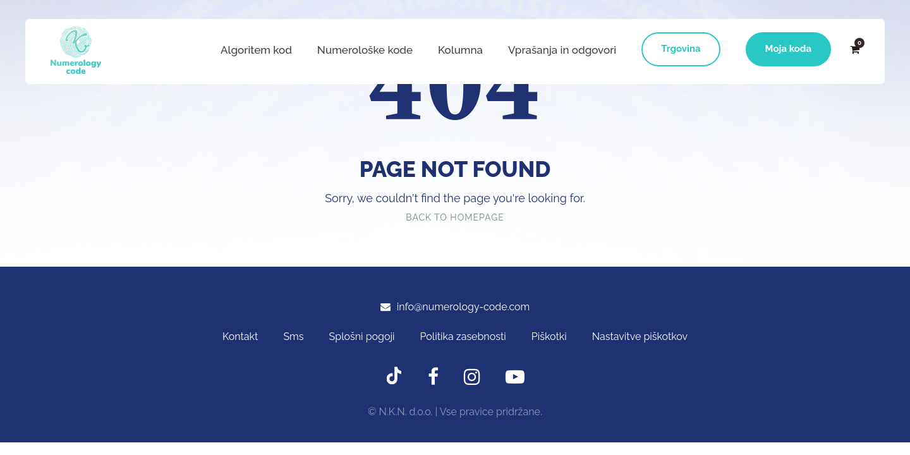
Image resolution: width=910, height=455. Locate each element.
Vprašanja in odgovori (562, 50)
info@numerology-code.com (463, 307)
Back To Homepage (455, 217)
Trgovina (680, 48)
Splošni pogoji (362, 337)
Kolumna (460, 50)
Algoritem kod (256, 50)
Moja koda (788, 48)
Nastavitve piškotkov (640, 337)
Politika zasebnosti (463, 337)
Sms (293, 337)
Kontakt (240, 337)
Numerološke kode (365, 50)
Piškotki (549, 337)
